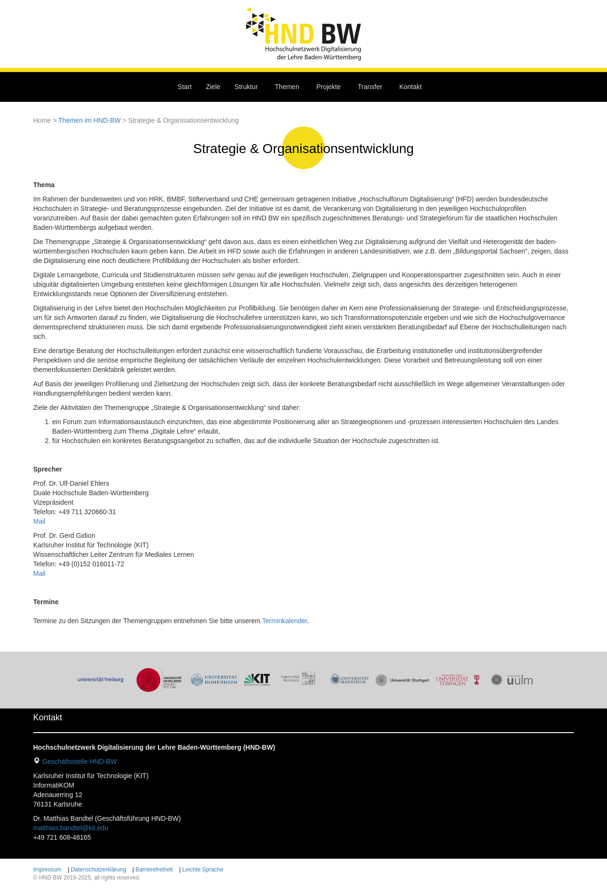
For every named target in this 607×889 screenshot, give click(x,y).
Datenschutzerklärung (98, 869)
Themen (287, 87)
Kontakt (410, 87)
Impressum (47, 869)
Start (185, 87)
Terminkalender (284, 621)
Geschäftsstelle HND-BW (79, 761)
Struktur (246, 87)
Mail (39, 521)
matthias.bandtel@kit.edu (70, 828)
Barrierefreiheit (154, 869)
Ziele (213, 87)
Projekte (328, 87)
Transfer (370, 87)
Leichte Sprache (202, 869)
